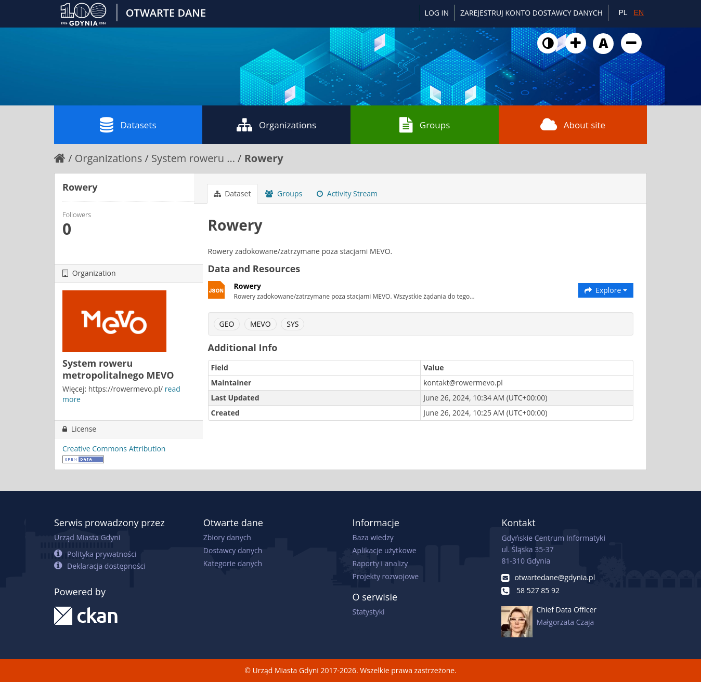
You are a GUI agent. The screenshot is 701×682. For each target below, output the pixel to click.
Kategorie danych (232, 563)
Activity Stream (347, 193)
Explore (606, 290)
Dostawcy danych (232, 550)
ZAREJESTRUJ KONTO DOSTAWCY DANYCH (531, 13)
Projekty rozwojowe (386, 576)
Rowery (263, 158)
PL (622, 12)
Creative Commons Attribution (113, 448)
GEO (227, 324)
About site (572, 124)
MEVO (260, 324)
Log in (437, 13)
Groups (424, 124)
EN (639, 12)
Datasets (128, 124)
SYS (292, 324)
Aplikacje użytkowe (385, 550)
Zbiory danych (227, 537)
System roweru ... (193, 158)
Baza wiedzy (373, 537)
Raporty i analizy (380, 563)
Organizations (276, 124)
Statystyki (369, 612)
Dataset (232, 193)
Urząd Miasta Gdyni (87, 537)
